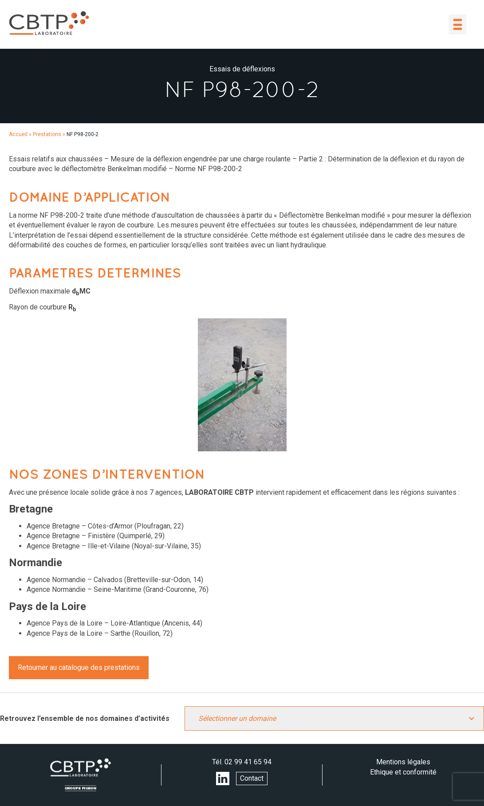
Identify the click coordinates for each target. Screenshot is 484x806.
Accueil (18, 134)
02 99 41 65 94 (248, 762)
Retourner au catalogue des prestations (79, 667)
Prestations (47, 134)
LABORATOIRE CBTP (49, 23)
